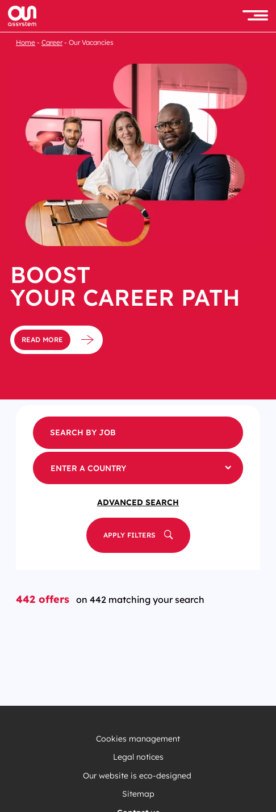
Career (51, 42)
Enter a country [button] (88, 468)
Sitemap (138, 794)
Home (25, 42)
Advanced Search (138, 502)
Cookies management (138, 739)
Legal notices (138, 757)
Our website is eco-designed (138, 776)
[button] (255, 16)
